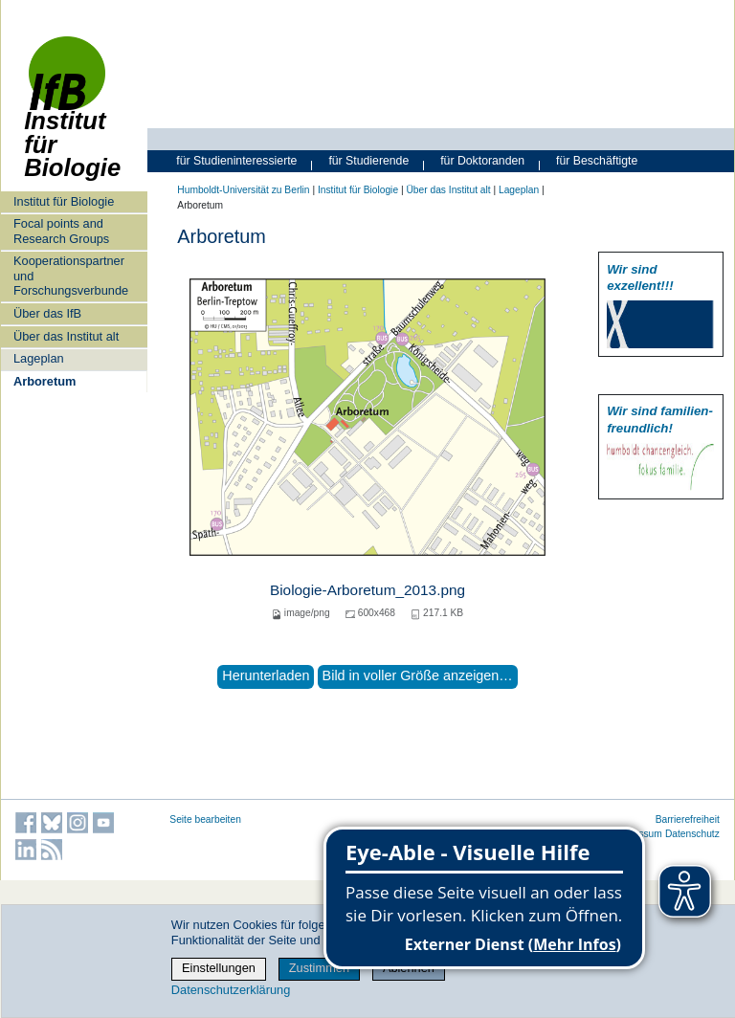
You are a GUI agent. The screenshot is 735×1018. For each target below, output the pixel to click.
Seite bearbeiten (205, 819)
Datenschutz (692, 834)
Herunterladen (265, 675)
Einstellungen (219, 968)
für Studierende (368, 160)
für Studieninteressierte (236, 160)
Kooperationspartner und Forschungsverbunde (70, 276)
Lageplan (38, 358)
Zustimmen (319, 968)
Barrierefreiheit (688, 819)
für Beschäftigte (596, 160)
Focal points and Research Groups (61, 230)
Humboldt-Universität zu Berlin (243, 190)
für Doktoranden (482, 160)
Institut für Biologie (72, 117)
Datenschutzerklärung (230, 990)
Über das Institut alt (66, 336)
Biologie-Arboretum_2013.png (367, 590)
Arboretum (44, 381)
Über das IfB (47, 313)
